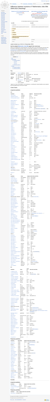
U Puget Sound (13, 287)
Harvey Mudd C (13, 351)
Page (11, 3)
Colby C (12, 126)
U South (12, 288)
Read (22, 3)
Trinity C (12, 366)
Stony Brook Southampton (15, 255)
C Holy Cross (13, 347)
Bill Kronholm (38, 108)
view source (26, 11)
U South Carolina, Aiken (15, 290)
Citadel (12, 123)
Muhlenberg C (13, 204)
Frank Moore (32, 311)
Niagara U (12, 209)
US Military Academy (14, 372)
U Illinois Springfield (14, 279)
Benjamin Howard (44, 310)
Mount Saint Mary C (14, 202)
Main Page (3, 12)
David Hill (39, 310)
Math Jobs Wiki (3, 13)
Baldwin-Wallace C (14, 100)
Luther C (12, 184)
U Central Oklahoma (14, 272)
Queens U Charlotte (14, 228)
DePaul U (12, 348)
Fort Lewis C (13, 149)
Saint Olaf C (13, 243)
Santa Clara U (13, 248)
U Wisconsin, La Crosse (15, 298)
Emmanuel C (13, 145)
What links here (3, 37)
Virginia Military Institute (15, 309)
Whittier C (12, 329)
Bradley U (12, 107)
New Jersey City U (14, 207)
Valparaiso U (13, 305)
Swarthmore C (13, 365)
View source (25, 3)
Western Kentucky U (14, 322)
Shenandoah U (13, 250)
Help (2, 33)
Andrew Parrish (35, 309)
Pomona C (12, 224)
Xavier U (12, 334)
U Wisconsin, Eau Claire (15, 295)
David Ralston (43, 108)
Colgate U (12, 127)
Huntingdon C (13, 168)
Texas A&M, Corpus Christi (15, 258)
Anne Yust (38, 104)
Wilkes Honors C (13, 330)
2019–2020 (3, 17)
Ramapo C (12, 229)
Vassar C (12, 373)
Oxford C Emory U (14, 217)
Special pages (3, 39)
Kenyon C (12, 172)
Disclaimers (24, 399)
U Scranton (12, 369)
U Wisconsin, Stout (14, 300)
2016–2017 (3, 20)
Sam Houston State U (14, 247)
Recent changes (3, 32)
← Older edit (20, 14)
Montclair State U (13, 198)
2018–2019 (3, 18)
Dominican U (13, 137)
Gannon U (12, 153)
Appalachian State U (14, 96)
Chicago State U (13, 122)
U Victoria (12, 388)
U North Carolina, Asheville (15, 280)
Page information (4, 43)
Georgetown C (13, 155)
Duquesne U (13, 138)
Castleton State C (14, 119)
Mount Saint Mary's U (14, 203)
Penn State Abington (14, 218)
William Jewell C (13, 331)
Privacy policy (12, 399)
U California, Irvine (14, 271)
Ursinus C (12, 303)
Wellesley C (13, 316)
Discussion (14, 3)
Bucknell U (12, 346)
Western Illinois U (14, 321)
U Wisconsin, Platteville (15, 299)
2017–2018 (3, 19)
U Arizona (12, 368)
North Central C (13, 210)
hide (17, 56)
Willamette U (13, 377)
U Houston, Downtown (14, 276)
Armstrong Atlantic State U (15, 97)
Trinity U (12, 264)
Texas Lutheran (13, 259)
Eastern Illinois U (13, 140)
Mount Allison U (13, 385)
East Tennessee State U (15, 141)
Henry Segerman (39, 213)
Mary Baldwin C (13, 189)
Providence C (13, 225)
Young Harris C (13, 337)
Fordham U (12, 148)
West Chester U (13, 318)
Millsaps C (12, 195)
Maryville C (12, 191)
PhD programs (3, 29)
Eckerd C (12, 142)
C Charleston (13, 111)
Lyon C (12, 187)
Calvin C (12, 118)
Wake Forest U (13, 310)
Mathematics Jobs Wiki (23, 46)
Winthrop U (12, 333)
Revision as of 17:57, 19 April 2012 (17, 11)
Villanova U (13, 307)
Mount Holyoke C (13, 200)
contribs (45, 13)
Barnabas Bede (35, 196)
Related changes (4, 38)
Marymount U (13, 188)
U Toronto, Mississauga (15, 386)
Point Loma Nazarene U (15, 222)
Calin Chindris (34, 310)
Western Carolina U (14, 319)
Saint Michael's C (13, 242)
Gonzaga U (13, 161)
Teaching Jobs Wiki (4, 21)
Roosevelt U (13, 235)
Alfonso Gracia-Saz (32, 388)
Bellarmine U (13, 343)
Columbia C (13, 131)
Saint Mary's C (13, 237)
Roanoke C (12, 232)
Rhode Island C (13, 359)
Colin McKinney (38, 119)
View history (30, 3)
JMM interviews (20, 79)
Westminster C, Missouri (15, 327)
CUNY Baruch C (13, 133)
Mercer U (12, 192)
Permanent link (3, 42)
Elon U (12, 144)
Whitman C (12, 376)
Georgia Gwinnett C (14, 156)
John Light (37, 123)
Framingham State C (14, 152)
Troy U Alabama (13, 265)
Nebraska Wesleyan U (14, 206)
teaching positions (23, 51)
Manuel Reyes (33, 274)
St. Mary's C (13, 361)
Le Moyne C (13, 177)
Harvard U (12, 350)
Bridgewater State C (14, 108)
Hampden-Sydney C (14, 164)
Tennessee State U (14, 257)
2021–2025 (3, 14)
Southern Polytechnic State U (16, 251)
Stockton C (12, 254)
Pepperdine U (13, 358)
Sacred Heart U (13, 236)
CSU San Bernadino (14, 116)
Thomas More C (13, 262)
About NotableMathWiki (18, 399)
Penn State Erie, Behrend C (15, 220)
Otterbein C (13, 357)
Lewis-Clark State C (14, 180)
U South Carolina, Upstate (15, 291)
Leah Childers (39, 140)
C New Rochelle (13, 112)
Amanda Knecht (35, 307)
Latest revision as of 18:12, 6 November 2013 (39, 11)
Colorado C (13, 130)
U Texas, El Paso (13, 292)
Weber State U (13, 315)
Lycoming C (13, 185)
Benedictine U (13, 101)
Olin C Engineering (14, 215)
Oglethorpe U (13, 214)
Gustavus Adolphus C (14, 163)
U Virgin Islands (13, 294)
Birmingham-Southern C (15, 104)
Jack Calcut (34, 213)
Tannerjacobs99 (19, 12)
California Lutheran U (14, 115)
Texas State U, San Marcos (15, 261)
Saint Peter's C (13, 244)
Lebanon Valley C (14, 178)
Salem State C (13, 246)
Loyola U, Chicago (14, 181)
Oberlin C (12, 213)
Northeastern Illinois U (14, 211)
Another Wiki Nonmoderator (36, 13)
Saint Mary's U (13, 239)
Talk (23, 12)
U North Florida (13, 284)
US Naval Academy (14, 302)
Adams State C (13, 95)
